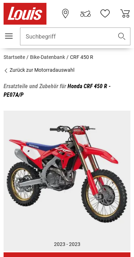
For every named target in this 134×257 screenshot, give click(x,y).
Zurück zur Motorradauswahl (39, 70)
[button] (122, 36)
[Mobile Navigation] (9, 36)
